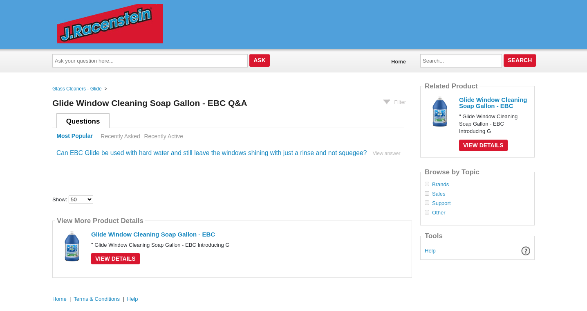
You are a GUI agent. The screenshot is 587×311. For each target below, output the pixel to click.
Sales (439, 194)
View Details (115, 258)
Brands (440, 184)
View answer (387, 153)
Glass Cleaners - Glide (77, 89)
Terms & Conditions (97, 299)
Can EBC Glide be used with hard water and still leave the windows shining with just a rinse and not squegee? (211, 152)
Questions (83, 121)
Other (439, 213)
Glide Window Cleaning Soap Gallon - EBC (153, 234)
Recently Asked (120, 136)
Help (430, 251)
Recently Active (163, 136)
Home (398, 62)
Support (441, 203)
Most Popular (74, 136)
